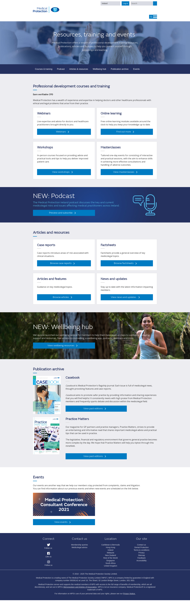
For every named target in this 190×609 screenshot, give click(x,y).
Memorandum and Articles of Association (80, 589)
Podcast (61, 71)
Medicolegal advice (79, 549)
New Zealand (110, 557)
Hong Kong (110, 549)
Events (136, 71)
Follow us (48, 550)
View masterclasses (123, 173)
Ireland (105, 3)
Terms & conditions (141, 552)
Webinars (61, 133)
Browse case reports (61, 265)
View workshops (61, 173)
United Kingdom (110, 568)
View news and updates (124, 299)
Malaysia (110, 554)
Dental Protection (141, 549)
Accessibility (141, 562)
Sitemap (141, 557)
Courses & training (43, 71)
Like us (48, 558)
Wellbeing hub (99, 71)
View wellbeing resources (61, 347)
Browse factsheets (124, 265)
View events (60, 523)
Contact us (141, 547)
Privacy (142, 554)
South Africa (111, 565)
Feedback (141, 560)
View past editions (93, 410)
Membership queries (79, 547)
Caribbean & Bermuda (110, 547)
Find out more (123, 133)
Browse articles (61, 299)
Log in (125, 3)
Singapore (110, 562)
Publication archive (120, 71)
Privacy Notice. (129, 595)
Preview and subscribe (61, 214)
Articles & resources (78, 71)
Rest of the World (110, 560)
